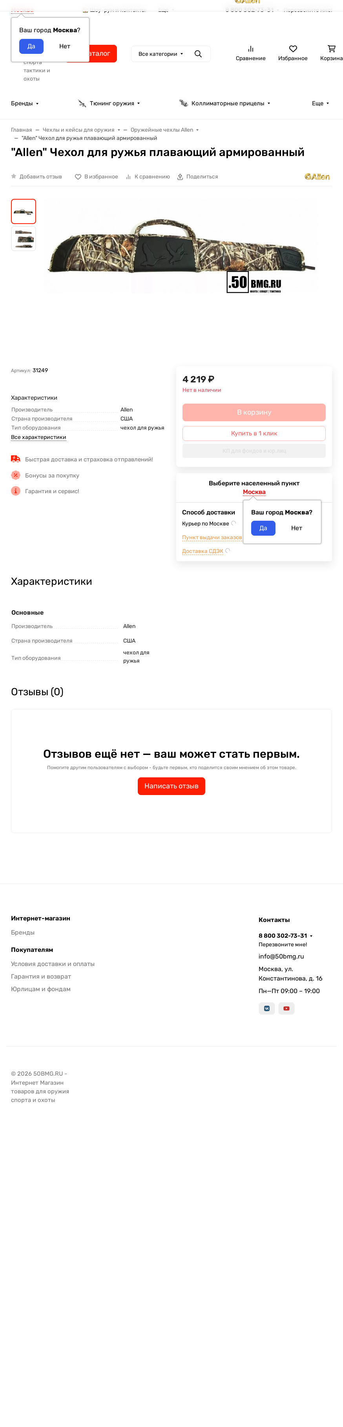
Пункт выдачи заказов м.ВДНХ (223, 537)
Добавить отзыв (41, 176)
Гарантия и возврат (41, 976)
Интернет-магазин (40, 918)
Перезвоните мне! (283, 944)
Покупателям (32, 950)
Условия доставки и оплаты (53, 964)
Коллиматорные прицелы (222, 103)
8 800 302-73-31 (283, 935)
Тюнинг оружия (105, 103)
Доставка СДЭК (202, 551)
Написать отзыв (171, 786)
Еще (317, 103)
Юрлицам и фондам (41, 989)
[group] (181, 282)
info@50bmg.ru (281, 956)
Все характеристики (38, 437)
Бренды (22, 103)
